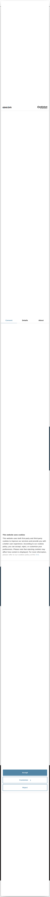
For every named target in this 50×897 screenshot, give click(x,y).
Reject (25, 787)
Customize (25, 780)
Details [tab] (25, 320)
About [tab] (41, 320)
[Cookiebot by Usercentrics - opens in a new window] (37, 107)
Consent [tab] (9, 320)
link (37, 555)
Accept (25, 773)
